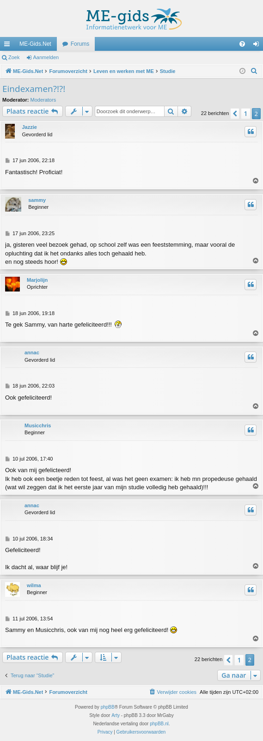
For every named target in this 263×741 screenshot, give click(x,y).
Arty (115, 715)
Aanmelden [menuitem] (258, 46)
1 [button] (245, 113)
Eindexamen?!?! (33, 89)
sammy (37, 200)
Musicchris (37, 425)
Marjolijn (37, 280)
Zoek (13, 57)
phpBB (108, 707)
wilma (34, 585)
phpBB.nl (159, 723)
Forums (80, 44)
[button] (234, 113)
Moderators (43, 100)
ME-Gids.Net (35, 44)
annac (31, 352)
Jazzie (29, 127)
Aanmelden (46, 57)
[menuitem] (242, 44)
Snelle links (9, 46)
